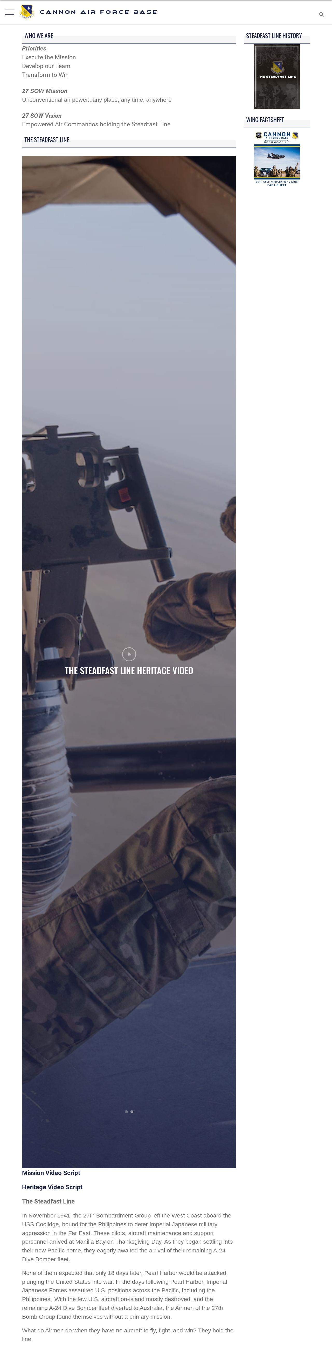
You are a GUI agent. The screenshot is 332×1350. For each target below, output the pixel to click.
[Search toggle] (322, 12)
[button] (8, 12)
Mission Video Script (51, 1173)
